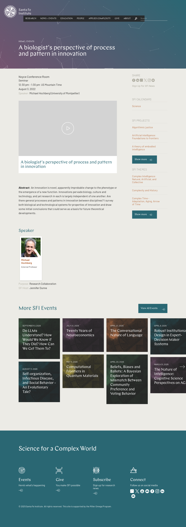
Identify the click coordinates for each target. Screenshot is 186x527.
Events (30, 42)
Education (95, 11)
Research (59, 11)
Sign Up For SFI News (143, 85)
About (155, 11)
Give (145, 11)
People (109, 11)
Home (22, 42)
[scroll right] (182, 367)
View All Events (149, 308)
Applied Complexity (128, 11)
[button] (59, 11)
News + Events (76, 11)
